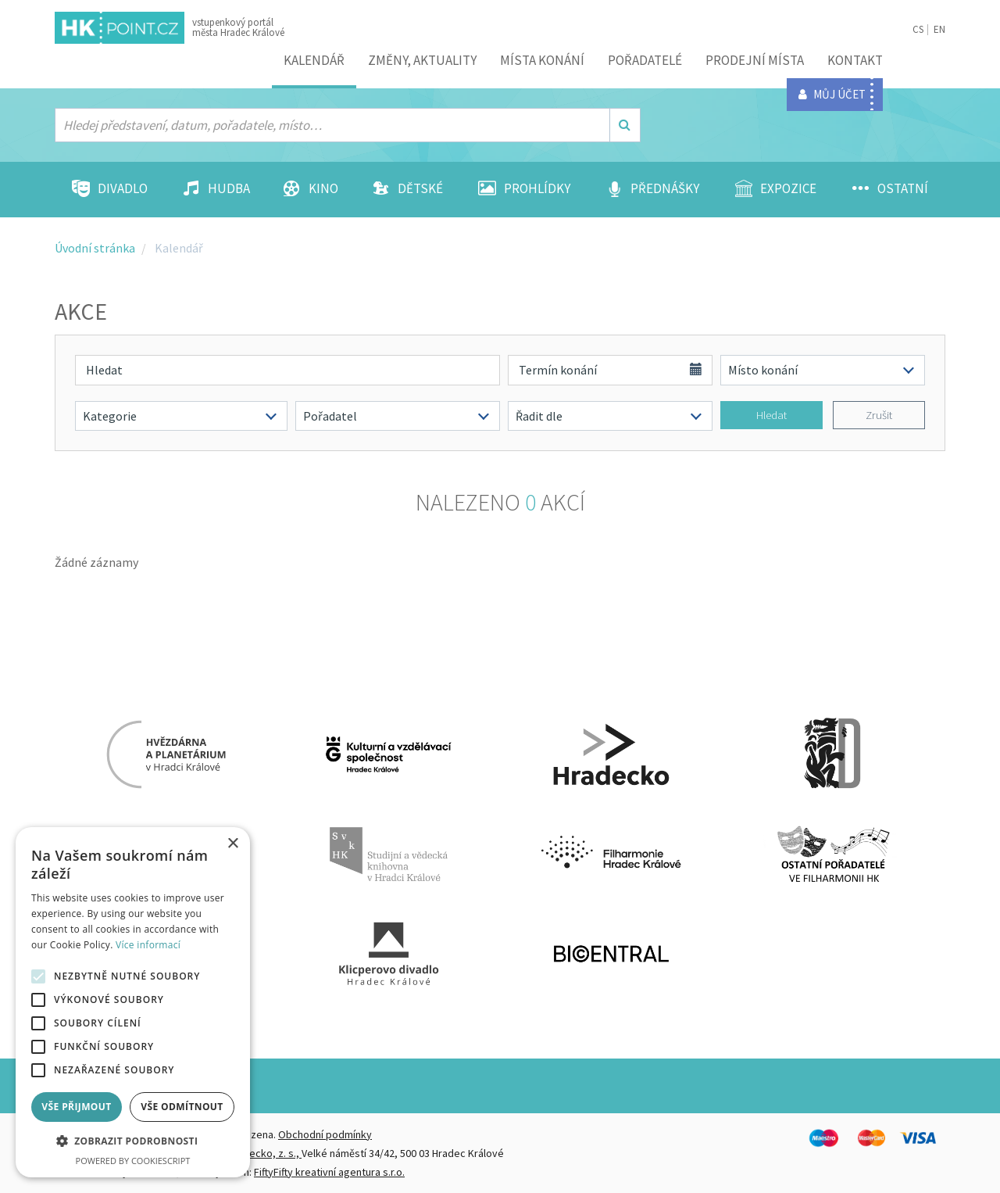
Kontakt (855, 60)
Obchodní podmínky (325, 1134)
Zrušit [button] (879, 414)
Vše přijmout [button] (76, 1106)
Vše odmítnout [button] (182, 1106)
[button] (132, 1141)
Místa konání (542, 60)
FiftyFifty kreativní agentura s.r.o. (329, 1172)
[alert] (133, 1002)
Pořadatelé (645, 60)
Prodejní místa (754, 60)
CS (917, 29)
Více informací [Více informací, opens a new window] (148, 944)
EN (939, 29)
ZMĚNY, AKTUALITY (422, 60)
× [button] (232, 844)
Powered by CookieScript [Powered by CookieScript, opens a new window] (133, 1160)
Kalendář (314, 60)
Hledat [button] (771, 414)
